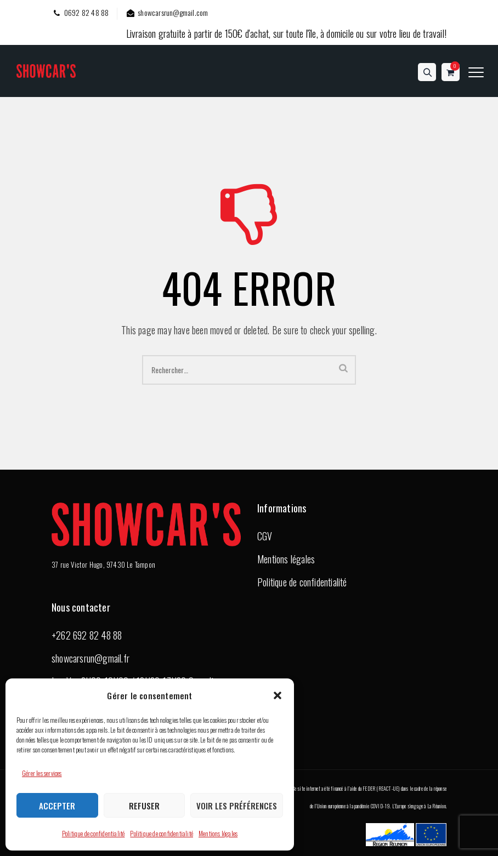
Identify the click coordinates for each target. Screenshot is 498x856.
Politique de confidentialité (93, 833)
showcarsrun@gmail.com (166, 12)
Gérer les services (42, 773)
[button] (277, 695)
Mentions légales (218, 833)
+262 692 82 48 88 (87, 635)
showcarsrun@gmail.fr (90, 658)
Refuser (144, 806)
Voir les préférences (236, 806)
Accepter (57, 806)
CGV (265, 536)
